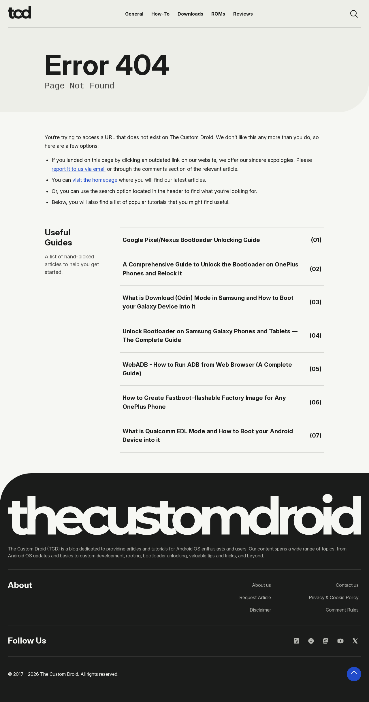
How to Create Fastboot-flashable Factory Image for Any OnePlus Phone (204, 402)
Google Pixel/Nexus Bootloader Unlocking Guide (191, 239)
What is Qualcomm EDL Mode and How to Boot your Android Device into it (208, 435)
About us (261, 585)
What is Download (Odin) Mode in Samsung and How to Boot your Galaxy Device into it (208, 302)
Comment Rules (342, 610)
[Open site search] (354, 14)
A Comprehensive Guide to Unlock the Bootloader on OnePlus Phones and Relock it (210, 269)
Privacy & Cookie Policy (334, 597)
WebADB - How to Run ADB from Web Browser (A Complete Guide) (207, 369)
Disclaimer (260, 610)
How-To (160, 14)
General (134, 14)
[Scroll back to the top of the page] (354, 674)
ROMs (218, 14)
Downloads (190, 14)
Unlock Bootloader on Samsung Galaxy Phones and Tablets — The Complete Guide (210, 335)
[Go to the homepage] (19, 14)
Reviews (243, 14)
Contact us (347, 585)
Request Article (255, 597)
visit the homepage (94, 180)
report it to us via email (79, 169)
